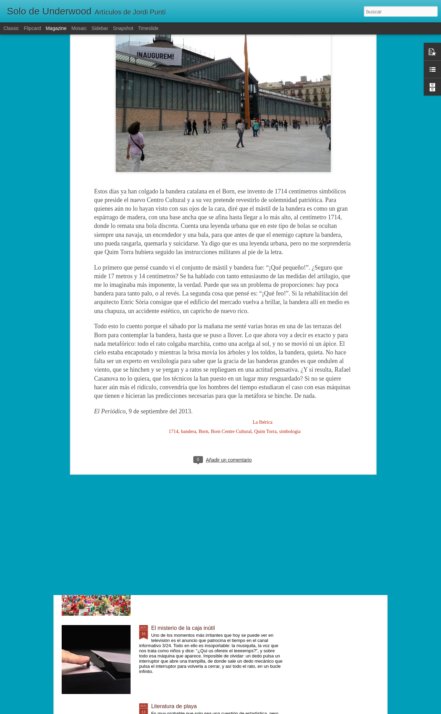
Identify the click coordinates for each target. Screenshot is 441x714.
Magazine (56, 28)
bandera (188, 309)
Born (203, 309)
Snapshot (123, 28)
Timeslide (148, 28)
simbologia (289, 309)
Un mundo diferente (175, 550)
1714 (173, 309)
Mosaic (78, 28)
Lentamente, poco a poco (182, 471)
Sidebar (100, 28)
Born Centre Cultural (231, 309)
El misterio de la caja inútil (183, 628)
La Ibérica (262, 300)
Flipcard (32, 28)
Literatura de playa (174, 706)
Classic (11, 28)
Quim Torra (265, 309)
